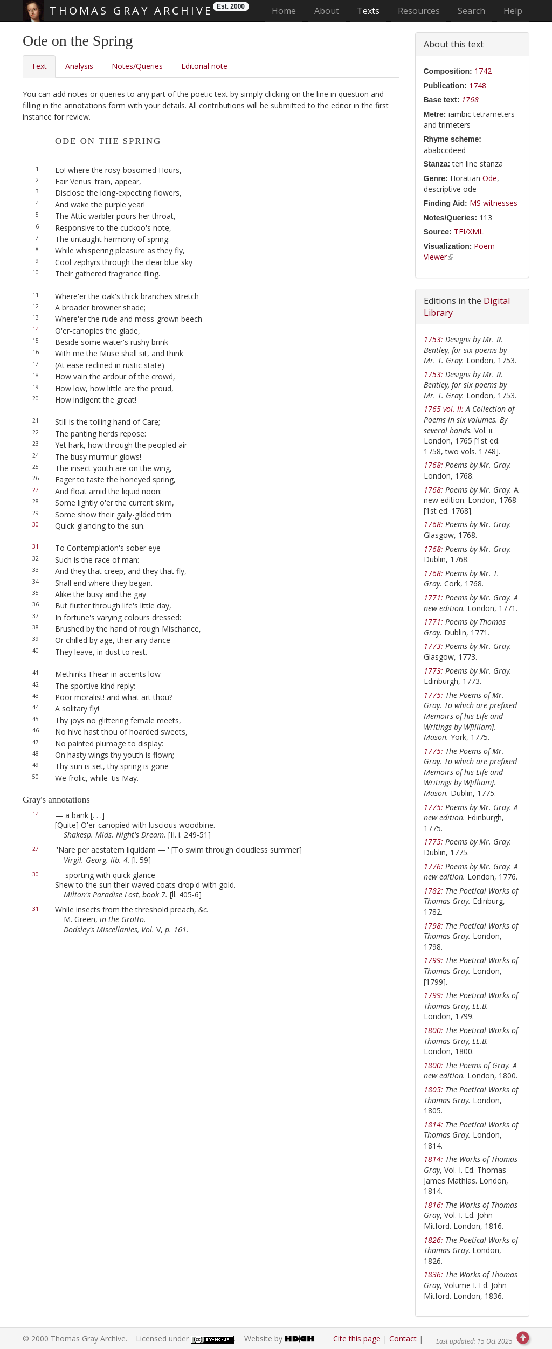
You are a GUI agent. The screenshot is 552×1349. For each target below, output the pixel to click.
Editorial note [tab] (204, 66)
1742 (483, 71)
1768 (470, 99)
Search (471, 11)
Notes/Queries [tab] (137, 66)
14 (35, 329)
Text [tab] (39, 66)
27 (35, 490)
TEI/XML (469, 231)
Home (287, 10)
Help (512, 11)
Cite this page (357, 1338)
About (326, 11)
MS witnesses (494, 203)
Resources (419, 11)
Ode (489, 178)
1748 (477, 85)
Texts (368, 11)
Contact (403, 1338)
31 (35, 546)
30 (35, 524)
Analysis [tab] (79, 66)
